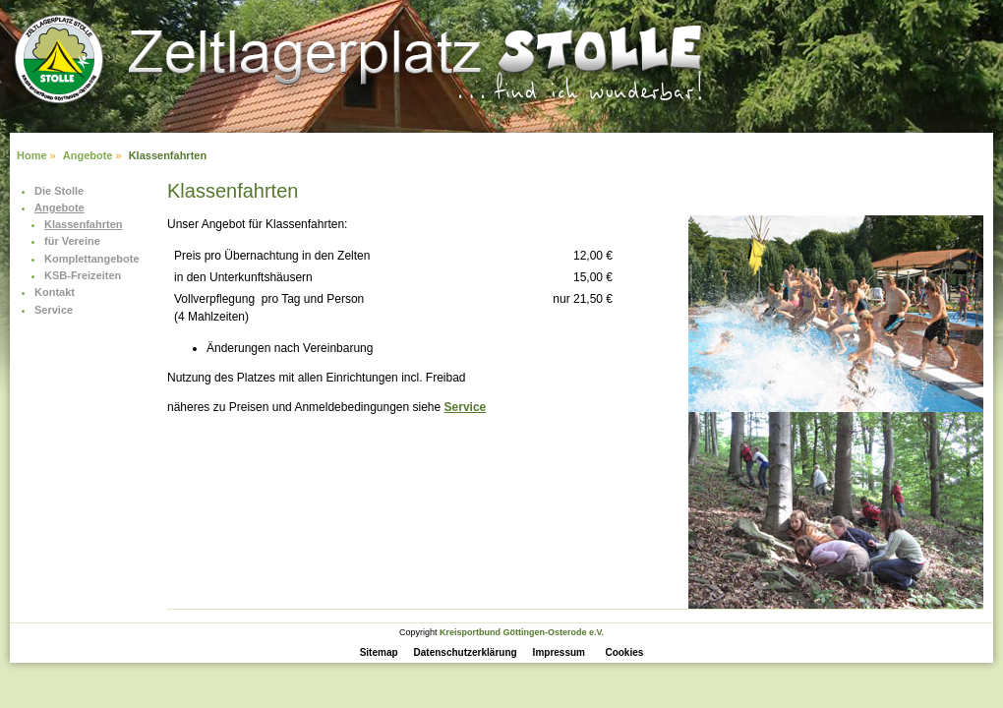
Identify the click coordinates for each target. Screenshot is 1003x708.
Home (32, 155)
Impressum (559, 652)
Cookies (624, 652)
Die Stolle (59, 191)
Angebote (88, 155)
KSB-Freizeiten (82, 275)
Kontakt (54, 292)
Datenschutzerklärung (465, 652)
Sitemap (379, 652)
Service (53, 310)
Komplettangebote (92, 259)
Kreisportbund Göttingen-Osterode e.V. (522, 632)
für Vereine (72, 241)
